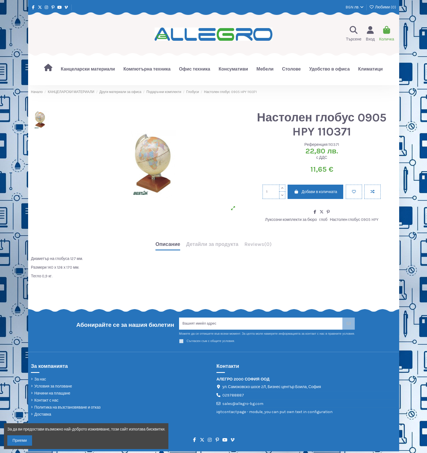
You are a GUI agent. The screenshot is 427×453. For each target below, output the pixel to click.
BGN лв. (354, 7)
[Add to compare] (372, 192)
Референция (316, 144)
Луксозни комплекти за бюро (291, 219)
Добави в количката (315, 191)
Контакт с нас (46, 402)
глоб (323, 219)
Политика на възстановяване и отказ (67, 409)
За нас (40, 380)
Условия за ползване (53, 388)
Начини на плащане (52, 395)
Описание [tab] (167, 244)
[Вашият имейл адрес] (261, 324)
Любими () (382, 7)
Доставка (42, 416)
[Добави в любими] (354, 192)
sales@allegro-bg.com (242, 405)
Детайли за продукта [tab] (212, 244)
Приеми (20, 440)
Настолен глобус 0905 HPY (354, 219)
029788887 (233, 397)
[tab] (258, 246)
